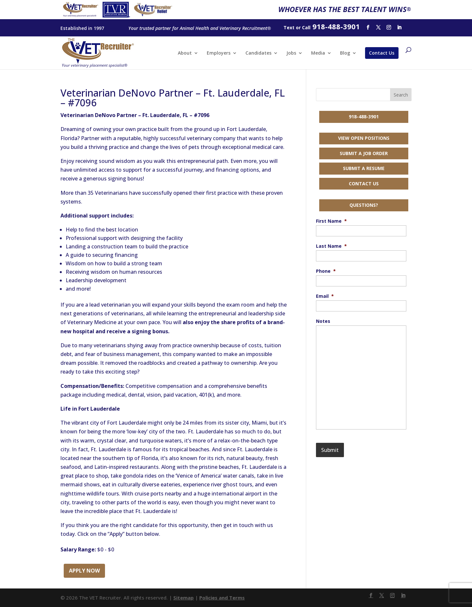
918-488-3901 (364, 116)
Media (318, 53)
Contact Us (381, 53)
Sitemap (183, 597)
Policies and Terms (222, 597)
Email (325, 296)
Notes (323, 321)
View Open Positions (363, 138)
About (185, 53)
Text (289, 27)
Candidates (258, 53)
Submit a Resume (364, 168)
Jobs (291, 53)
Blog (345, 53)
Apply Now (84, 570)
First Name (331, 221)
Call (306, 27)
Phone (326, 271)
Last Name (331, 246)
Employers (218, 53)
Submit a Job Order (364, 153)
